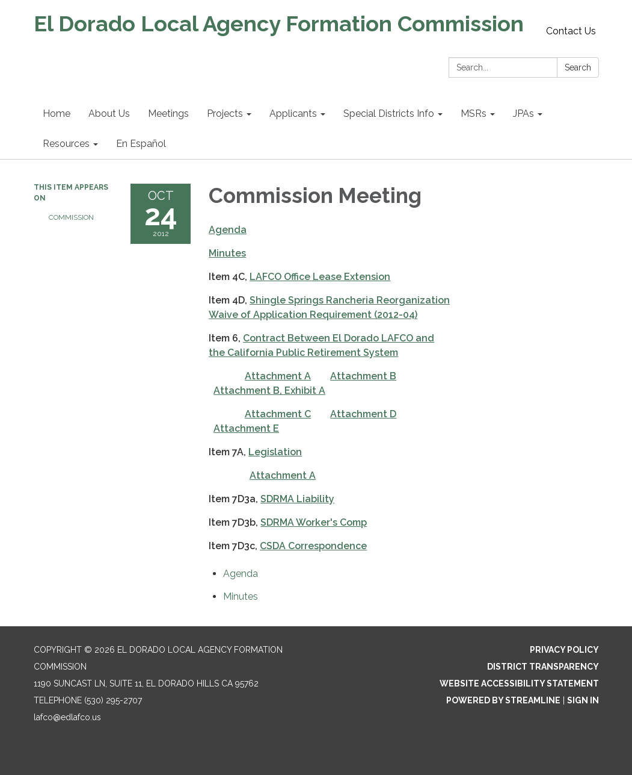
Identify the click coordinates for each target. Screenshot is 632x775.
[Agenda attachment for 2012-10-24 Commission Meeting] (240, 573)
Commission (71, 217)
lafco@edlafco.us (67, 717)
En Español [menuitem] (141, 143)
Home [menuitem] (56, 113)
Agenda (228, 229)
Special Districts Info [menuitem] (388, 113)
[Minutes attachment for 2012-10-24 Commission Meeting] (240, 596)
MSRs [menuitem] (473, 113)
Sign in (583, 700)
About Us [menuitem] (109, 113)
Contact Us (571, 31)
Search (578, 67)
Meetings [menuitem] (168, 113)
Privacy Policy (564, 650)
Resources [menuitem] (66, 143)
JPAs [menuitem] (523, 113)
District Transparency (543, 666)
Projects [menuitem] (225, 113)
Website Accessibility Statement (519, 683)
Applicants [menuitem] (293, 113)
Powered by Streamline (503, 700)
